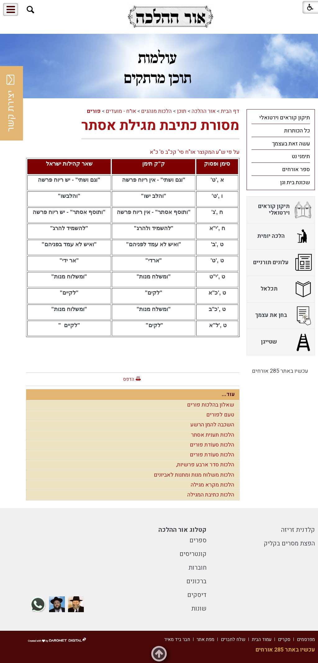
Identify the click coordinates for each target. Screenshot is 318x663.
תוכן (181, 111)
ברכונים (196, 581)
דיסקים (197, 594)
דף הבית (230, 111)
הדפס (128, 379)
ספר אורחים (296, 169)
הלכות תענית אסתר (212, 435)
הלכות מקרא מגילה (212, 485)
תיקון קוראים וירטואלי (284, 117)
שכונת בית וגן (295, 182)
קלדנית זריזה (298, 529)
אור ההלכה (204, 111)
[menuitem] (281, 117)
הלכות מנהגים (156, 111)
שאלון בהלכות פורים (210, 405)
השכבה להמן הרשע (212, 424)
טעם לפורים (220, 415)
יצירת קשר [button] (11, 103)
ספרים (198, 540)
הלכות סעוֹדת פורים (212, 445)
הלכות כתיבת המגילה (210, 495)
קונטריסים (193, 554)
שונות (199, 608)
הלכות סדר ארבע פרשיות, (205, 465)
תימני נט (301, 156)
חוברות (198, 567)
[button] (30, 9)
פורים (94, 111)
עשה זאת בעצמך (291, 144)
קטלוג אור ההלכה (182, 529)
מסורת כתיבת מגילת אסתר (160, 125)
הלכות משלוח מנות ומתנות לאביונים (194, 475)
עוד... (228, 394)
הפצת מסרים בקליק (289, 543)
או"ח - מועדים (121, 111)
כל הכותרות (297, 131)
